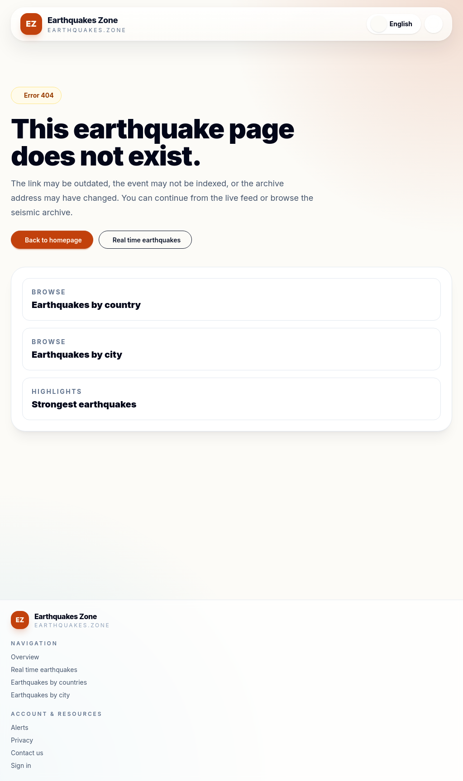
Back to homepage (56, 240)
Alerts (20, 727)
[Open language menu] (390, 24)
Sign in (21, 765)
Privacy (22, 740)
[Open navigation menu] (434, 24)
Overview (25, 657)
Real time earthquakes (157, 240)
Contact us (27, 753)
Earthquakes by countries (49, 682)
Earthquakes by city (40, 695)
